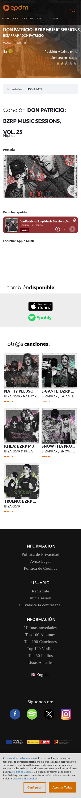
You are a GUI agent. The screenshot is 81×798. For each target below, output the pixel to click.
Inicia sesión (73, 19)
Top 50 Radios (40, 655)
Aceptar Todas (62, 787)
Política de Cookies (40, 568)
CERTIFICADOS (31, 18)
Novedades (14, 89)
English (43, 674)
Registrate (40, 591)
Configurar (34, 787)
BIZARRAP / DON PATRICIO (23, 35)
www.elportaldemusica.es (21, 758)
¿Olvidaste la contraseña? (40, 605)
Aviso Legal (40, 561)
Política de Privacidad (40, 554)
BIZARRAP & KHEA (18, 451)
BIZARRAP (12, 506)
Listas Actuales (40, 662)
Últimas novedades (40, 628)
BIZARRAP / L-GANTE (58, 396)
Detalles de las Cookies (25, 778)
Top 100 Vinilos (40, 648)
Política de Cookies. (22, 771)
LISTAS (54, 18)
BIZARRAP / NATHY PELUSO (25, 396)
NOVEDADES (10, 18)
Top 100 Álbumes (40, 634)
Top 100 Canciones (40, 641)
